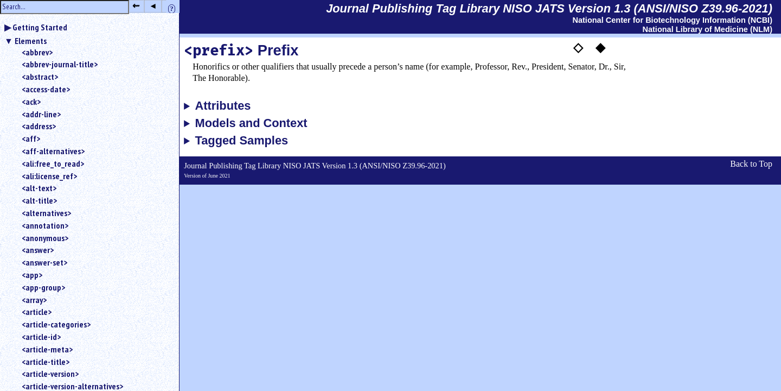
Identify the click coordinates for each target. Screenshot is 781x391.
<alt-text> (39, 187)
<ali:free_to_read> (53, 163)
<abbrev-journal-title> (60, 64)
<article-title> (45, 361)
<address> (39, 126)
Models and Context (251, 123)
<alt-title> (39, 200)
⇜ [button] (135, 5)
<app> (32, 274)
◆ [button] (600, 47)
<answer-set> (44, 262)
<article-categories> (56, 324)
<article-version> (50, 373)
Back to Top (751, 163)
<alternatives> (46, 212)
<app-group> (43, 287)
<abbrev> (37, 52)
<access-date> (46, 89)
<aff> (31, 138)
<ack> (31, 101)
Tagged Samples (242, 140)
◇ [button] (578, 47)
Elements (31, 40)
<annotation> (45, 225)
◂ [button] (153, 5)
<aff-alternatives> (53, 151)
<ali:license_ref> (49, 176)
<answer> (38, 249)
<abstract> (40, 76)
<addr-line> (41, 114)
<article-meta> (47, 349)
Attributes (223, 105)
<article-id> (41, 336)
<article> (37, 311)
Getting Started (39, 27)
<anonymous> (45, 237)
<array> (34, 299)
